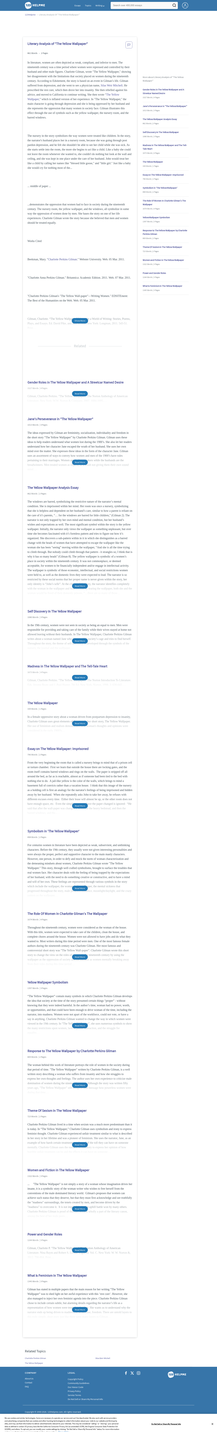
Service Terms (74, 1395)
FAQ (27, 1386)
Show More (79, 320)
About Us (29, 1378)
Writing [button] (98, 5)
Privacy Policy (74, 1391)
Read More (80, 393)
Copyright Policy (75, 1379)
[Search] (174, 6)
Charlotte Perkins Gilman (62, 259)
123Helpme (30, 14)
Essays (77, 5)
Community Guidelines (78, 1383)
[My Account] (186, 5)
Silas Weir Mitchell (112, 85)
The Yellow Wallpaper (34, 1363)
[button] (129, 45)
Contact (28, 1382)
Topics (88, 5)
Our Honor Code (75, 1387)
